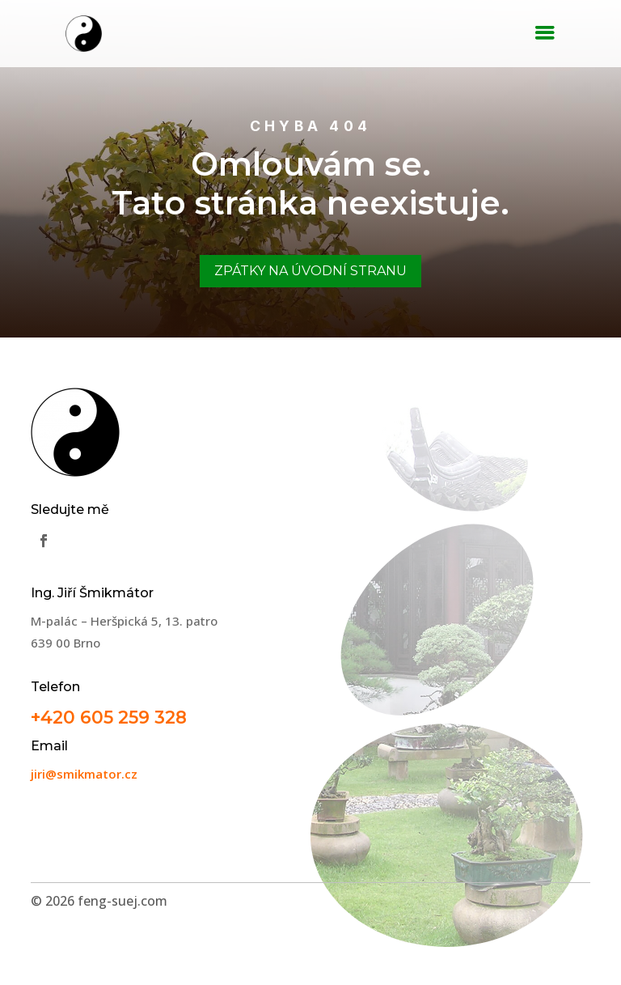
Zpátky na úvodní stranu (310, 270)
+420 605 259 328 (109, 717)
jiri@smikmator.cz (84, 774)
